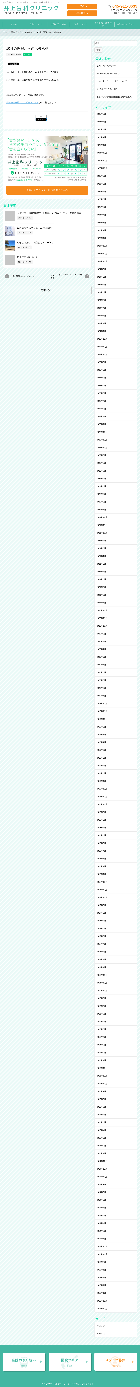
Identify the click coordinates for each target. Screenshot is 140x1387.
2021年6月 (101, 564)
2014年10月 (102, 1177)
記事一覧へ (47, 290)
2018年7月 (101, 827)
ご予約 (81, 6)
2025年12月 (102, 153)
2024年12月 (102, 246)
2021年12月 (102, 517)
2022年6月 (101, 478)
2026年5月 (101, 114)
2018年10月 (102, 804)
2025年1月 (101, 238)
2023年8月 (101, 370)
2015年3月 (101, 1138)
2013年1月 (101, 1293)
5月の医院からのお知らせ (108, 89)
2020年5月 (101, 665)
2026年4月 (101, 122)
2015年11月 (102, 1076)
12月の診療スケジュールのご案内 (34, 228)
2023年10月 (102, 354)
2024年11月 (102, 253)
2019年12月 (102, 703)
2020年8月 (101, 641)
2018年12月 (102, 789)
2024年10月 (102, 261)
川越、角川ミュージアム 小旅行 (112, 81)
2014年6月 (101, 1207)
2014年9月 (101, 1184)
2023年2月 (101, 416)
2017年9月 (101, 905)
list (41, 117)
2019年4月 (101, 765)
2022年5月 (101, 486)
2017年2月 (101, 959)
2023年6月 (101, 385)
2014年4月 (101, 1223)
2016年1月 (101, 1060)
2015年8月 (101, 1099)
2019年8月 (101, 734)
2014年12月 (102, 1161)
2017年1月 (101, 967)
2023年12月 (102, 339)
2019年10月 (102, 719)
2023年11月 (102, 347)
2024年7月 (101, 284)
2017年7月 (101, 920)
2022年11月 (102, 440)
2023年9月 (101, 362)
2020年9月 (101, 634)
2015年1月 (101, 1153)
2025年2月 (101, 230)
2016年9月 (101, 998)
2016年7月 (101, 1014)
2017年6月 (101, 928)
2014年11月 (102, 1169)
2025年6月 (101, 199)
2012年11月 (102, 1308)
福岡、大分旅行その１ (107, 66)
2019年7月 (101, 742)
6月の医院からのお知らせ (108, 73)
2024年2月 (101, 323)
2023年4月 (101, 401)
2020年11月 (102, 618)
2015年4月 (101, 1130)
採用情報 (81, 13)
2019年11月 (102, 711)
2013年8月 (101, 1262)
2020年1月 (101, 696)
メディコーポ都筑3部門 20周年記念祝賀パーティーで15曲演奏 (49, 213)
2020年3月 (101, 680)
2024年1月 (101, 331)
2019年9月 (101, 727)
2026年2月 (101, 137)
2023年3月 (101, 409)
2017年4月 (101, 944)
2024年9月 (101, 269)
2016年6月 (101, 1021)
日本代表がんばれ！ (27, 257)
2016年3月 (101, 1045)
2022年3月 (101, 494)
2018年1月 (101, 874)
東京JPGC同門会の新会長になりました (114, 97)
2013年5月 (101, 1270)
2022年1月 (101, 509)
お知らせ (27, 54)
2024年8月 (101, 277)
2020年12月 (102, 610)
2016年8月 (101, 1006)
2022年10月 (102, 447)
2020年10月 (102, 626)
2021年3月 (101, 587)
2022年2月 (101, 502)
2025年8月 (101, 184)
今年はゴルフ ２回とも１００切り (35, 242)
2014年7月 (101, 1200)
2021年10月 (102, 533)
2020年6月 (101, 657)
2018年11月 (102, 796)
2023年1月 (101, 424)
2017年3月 (101, 952)
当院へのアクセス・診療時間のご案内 (47, 190)
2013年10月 (102, 1254)
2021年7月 (101, 556)
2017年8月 (101, 913)
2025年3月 (101, 222)
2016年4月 (101, 1037)
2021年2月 (101, 595)
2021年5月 (101, 571)
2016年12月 (102, 975)
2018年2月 (101, 866)
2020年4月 (101, 672)
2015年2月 (101, 1146)
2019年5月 (101, 758)
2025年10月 (102, 168)
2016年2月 (101, 1052)
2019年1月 (101, 781)
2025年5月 (101, 207)
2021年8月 (101, 548)
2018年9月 (101, 812)
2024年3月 (101, 316)
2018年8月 (101, 820)
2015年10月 (102, 1083)
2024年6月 (101, 292)
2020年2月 (101, 688)
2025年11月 (102, 160)
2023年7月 (101, 377)
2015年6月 (101, 1114)
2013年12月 (102, 1246)
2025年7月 (101, 191)
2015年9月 (101, 1091)
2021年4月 (101, 579)
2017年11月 (102, 890)
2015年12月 (102, 1068)
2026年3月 (101, 129)
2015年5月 (101, 1122)
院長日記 (101, 1333)
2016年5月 (101, 1029)
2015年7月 (101, 1107)
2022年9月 (101, 455)
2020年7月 (101, 649)
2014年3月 (101, 1231)
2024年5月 (101, 300)
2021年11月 (102, 525)
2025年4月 (101, 215)
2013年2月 (101, 1285)
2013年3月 (101, 1277)
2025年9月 (101, 176)
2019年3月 (101, 773)
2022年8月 (101, 463)
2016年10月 (102, 990)
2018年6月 (101, 835)
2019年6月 (101, 750)
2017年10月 (102, 897)
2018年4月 (101, 851)
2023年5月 (101, 393)
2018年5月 (101, 843)
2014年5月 (101, 1215)
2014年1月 (101, 1239)
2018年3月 (101, 858)
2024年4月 (101, 308)
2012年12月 (102, 1301)
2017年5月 (101, 936)
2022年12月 (102, 432)
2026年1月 (101, 145)
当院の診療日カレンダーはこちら (22, 102)
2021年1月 (101, 603)
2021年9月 (101, 540)
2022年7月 (101, 471)
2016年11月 (102, 983)
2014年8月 (101, 1192)
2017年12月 (102, 882)
